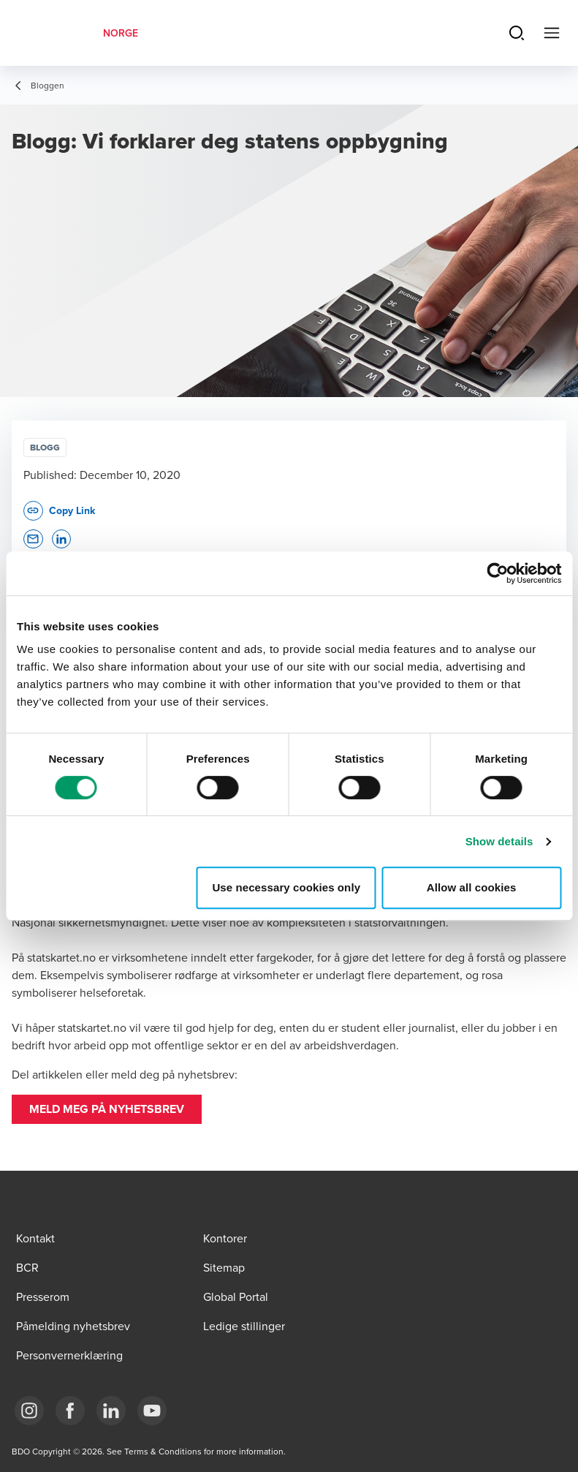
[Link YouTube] (152, 1410)
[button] (107, 1109)
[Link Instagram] (29, 1410)
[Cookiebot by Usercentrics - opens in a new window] (497, 573)
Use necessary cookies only (286, 887)
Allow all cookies (472, 887)
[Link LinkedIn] (111, 1410)
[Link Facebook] (70, 1410)
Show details (499, 841)
